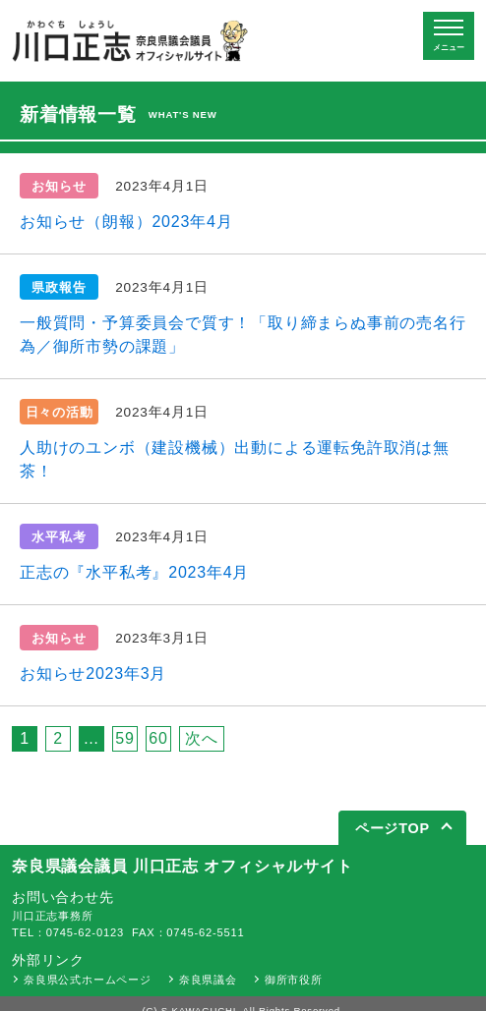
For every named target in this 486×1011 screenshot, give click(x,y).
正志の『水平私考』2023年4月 (134, 572)
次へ (201, 738)
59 (124, 738)
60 (158, 738)
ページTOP (392, 828)
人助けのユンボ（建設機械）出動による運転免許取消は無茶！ (235, 459)
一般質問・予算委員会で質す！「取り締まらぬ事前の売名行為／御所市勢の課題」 (243, 334)
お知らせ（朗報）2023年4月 (126, 221)
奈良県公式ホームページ (88, 979)
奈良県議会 (208, 979)
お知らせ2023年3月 (93, 673)
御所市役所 (294, 979)
